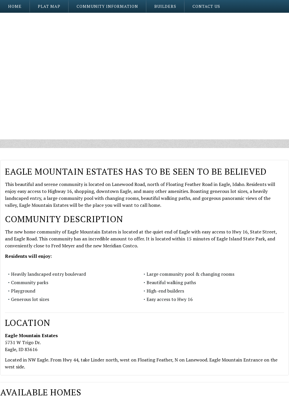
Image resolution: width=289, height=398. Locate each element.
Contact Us (206, 6)
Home (15, 6)
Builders (165, 6)
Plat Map (49, 6)
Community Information (107, 6)
